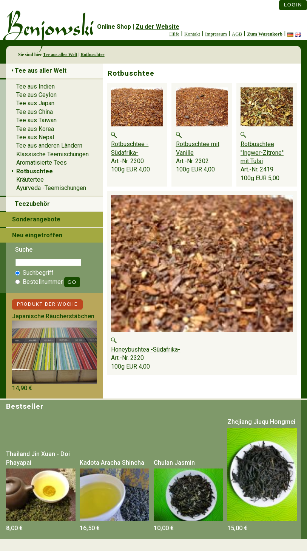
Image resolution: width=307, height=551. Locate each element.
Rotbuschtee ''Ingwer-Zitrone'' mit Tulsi (262, 152)
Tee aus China (34, 111)
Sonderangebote (36, 219)
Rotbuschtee (92, 54)
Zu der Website (157, 26)
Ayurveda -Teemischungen (51, 187)
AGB (237, 34)
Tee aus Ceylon (36, 94)
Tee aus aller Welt (60, 54)
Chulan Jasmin (174, 462)
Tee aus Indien (35, 86)
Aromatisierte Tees (41, 162)
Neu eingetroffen (37, 235)
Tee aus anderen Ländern (49, 145)
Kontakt (192, 34)
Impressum (216, 34)
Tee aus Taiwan (36, 120)
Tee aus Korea (35, 128)
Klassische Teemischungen (52, 154)
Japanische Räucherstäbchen (53, 316)
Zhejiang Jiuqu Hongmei (261, 421)
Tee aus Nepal (35, 137)
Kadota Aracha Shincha (112, 462)
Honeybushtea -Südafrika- (145, 349)
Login (293, 5)
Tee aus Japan (35, 103)
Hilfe (174, 34)
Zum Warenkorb (264, 34)
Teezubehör (32, 203)
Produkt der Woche (47, 304)
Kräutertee (30, 179)
